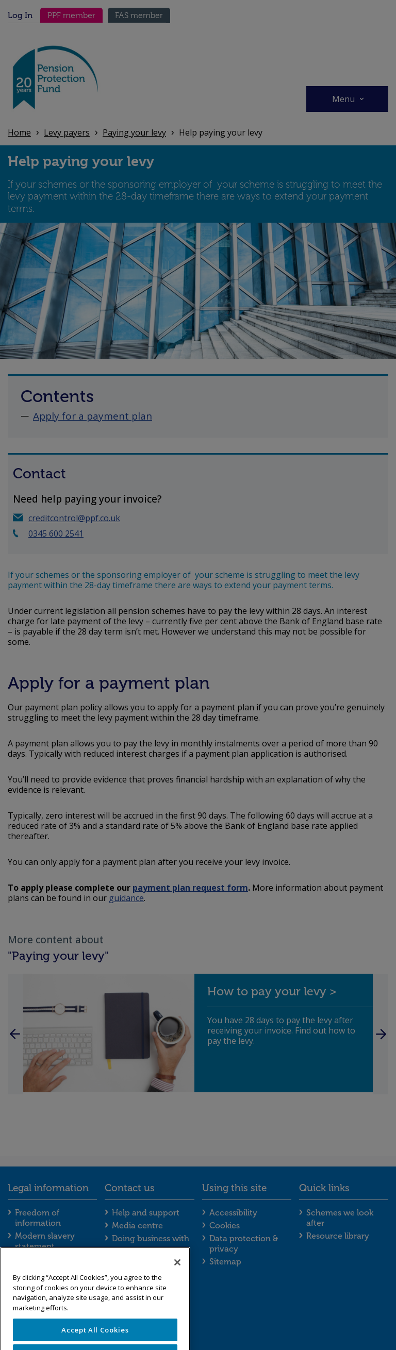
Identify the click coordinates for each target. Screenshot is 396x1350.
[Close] (177, 1279)
